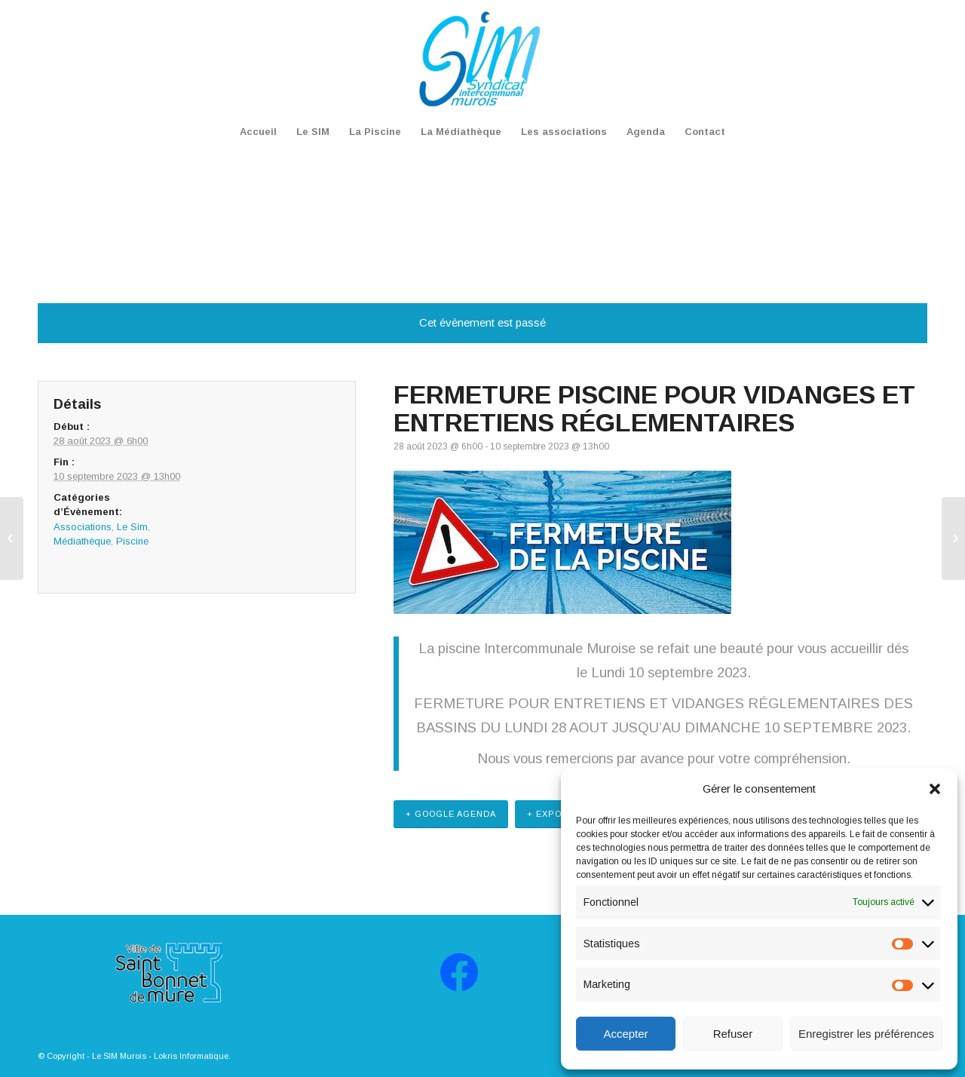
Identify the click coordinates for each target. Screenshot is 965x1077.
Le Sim (132, 526)
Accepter (625, 1033)
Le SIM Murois (119, 1055)
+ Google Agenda (451, 813)
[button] (934, 788)
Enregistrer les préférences (866, 1033)
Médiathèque (82, 541)
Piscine (132, 541)
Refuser (733, 1033)
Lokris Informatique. (192, 1055)
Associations (83, 526)
